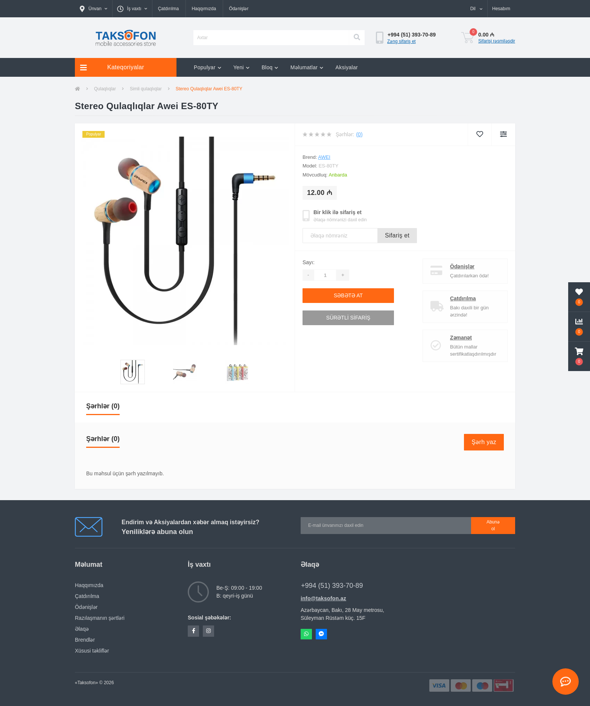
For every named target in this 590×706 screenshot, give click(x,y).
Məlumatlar (307, 67)
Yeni (241, 67)
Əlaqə (82, 629)
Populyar (207, 67)
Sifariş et (397, 235)
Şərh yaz (483, 442)
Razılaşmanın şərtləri (100, 618)
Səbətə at (348, 295)
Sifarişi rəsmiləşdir (496, 41)
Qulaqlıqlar (105, 88)
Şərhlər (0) (103, 406)
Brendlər (85, 640)
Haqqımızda (204, 8)
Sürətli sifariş (348, 318)
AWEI (324, 157)
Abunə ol (493, 525)
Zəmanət (461, 338)
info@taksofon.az (323, 598)
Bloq (270, 67)
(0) (359, 134)
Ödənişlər (238, 8)
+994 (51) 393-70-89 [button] (332, 585)
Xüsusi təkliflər (92, 651)
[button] (93, 8)
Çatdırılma (168, 8)
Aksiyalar (347, 67)
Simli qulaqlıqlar (146, 88)
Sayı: (309, 262)
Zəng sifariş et (401, 41)
